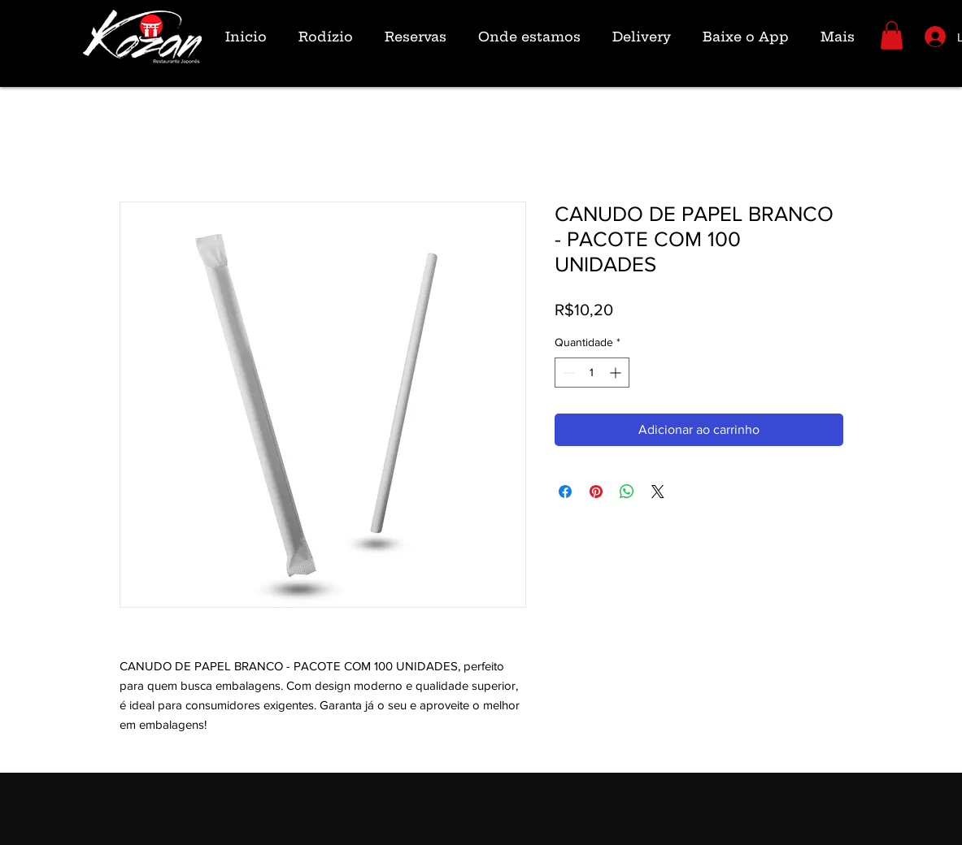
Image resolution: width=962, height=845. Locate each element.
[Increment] (617, 372)
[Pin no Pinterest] (596, 491)
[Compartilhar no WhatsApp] (627, 491)
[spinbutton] (592, 372)
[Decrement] (567, 372)
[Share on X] (658, 491)
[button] (891, 35)
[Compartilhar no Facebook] (565, 491)
